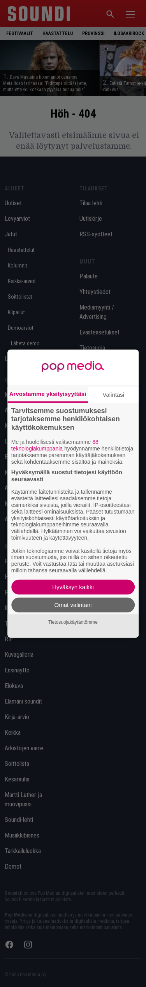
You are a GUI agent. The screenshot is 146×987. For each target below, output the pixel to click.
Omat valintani (73, 605)
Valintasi (114, 394)
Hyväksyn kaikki (73, 587)
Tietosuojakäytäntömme (73, 622)
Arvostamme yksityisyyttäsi (47, 393)
